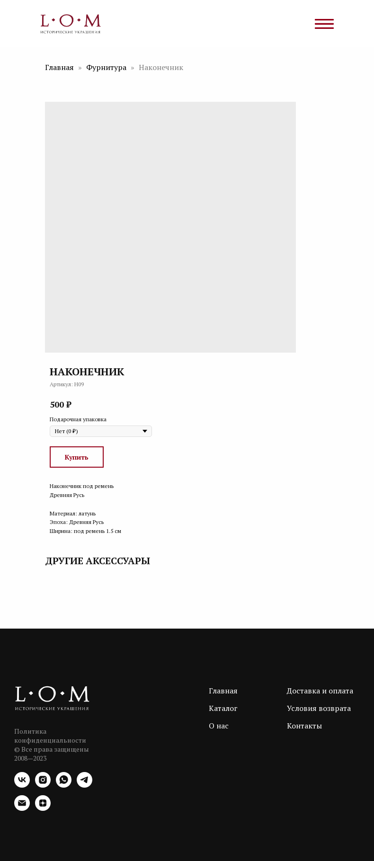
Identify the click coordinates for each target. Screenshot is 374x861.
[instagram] (43, 785)
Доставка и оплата (320, 690)
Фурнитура (107, 67)
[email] (22, 808)
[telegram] (84, 785)
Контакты (304, 725)
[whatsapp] (63, 785)
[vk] (22, 785)
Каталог (223, 708)
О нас (219, 725)
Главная (59, 67)
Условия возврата (319, 708)
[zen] (43, 808)
